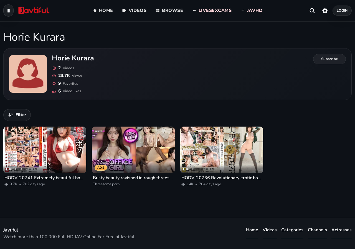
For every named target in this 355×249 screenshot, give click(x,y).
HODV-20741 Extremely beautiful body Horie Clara (44, 178)
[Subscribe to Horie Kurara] (329, 59)
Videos (270, 230)
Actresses (341, 230)
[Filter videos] (17, 115)
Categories (292, 230)
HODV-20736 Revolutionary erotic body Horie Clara (221, 178)
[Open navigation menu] (8, 10)
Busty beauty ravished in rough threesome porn (133, 178)
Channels (317, 230)
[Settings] (325, 10)
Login (342, 10)
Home (252, 230)
